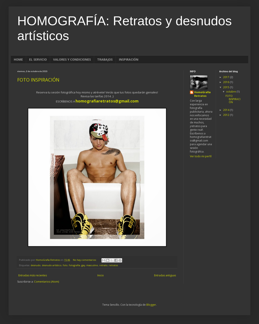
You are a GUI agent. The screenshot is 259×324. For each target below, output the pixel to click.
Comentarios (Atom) (46, 281)
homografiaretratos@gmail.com (107, 101)
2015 (226, 87)
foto (65, 265)
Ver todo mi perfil (201, 156)
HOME (18, 59)
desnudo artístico (52, 265)
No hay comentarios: (85, 259)
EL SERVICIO (38, 59)
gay (83, 265)
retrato (103, 265)
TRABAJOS (105, 59)
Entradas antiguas (165, 275)
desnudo (36, 265)
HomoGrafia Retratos (202, 94)
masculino (92, 265)
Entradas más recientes (32, 275)
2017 (226, 77)
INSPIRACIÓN (128, 59)
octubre (231, 91)
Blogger (151, 305)
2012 (226, 115)
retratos (113, 265)
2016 (226, 82)
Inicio (100, 275)
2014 (226, 110)
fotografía (74, 265)
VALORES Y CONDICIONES (72, 59)
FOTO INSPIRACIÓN (38, 79)
